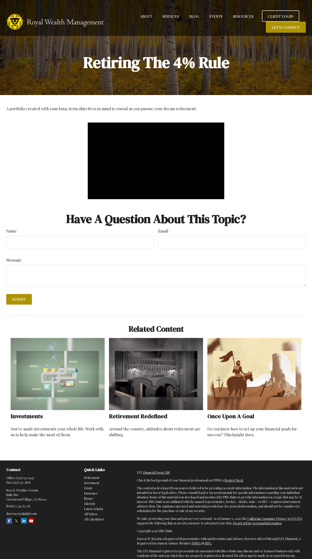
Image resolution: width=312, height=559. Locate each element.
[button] (146, 8)
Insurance (91, 493)
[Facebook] (9, 521)
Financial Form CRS (156, 472)
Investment (91, 483)
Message (14, 260)
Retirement (91, 478)
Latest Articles (93, 509)
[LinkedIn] (24, 521)
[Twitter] (17, 521)
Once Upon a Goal (230, 416)
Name (11, 231)
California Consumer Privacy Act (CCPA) (274, 519)
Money (88, 498)
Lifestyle (89, 504)
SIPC (208, 543)
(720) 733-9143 (25, 478)
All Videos (90, 514)
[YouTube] (31, 521)
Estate (88, 488)
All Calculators (94, 519)
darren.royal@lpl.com (21, 514)
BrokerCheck (233, 480)
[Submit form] (19, 299)
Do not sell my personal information (257, 523)
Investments (27, 416)
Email (163, 231)
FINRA (196, 543)
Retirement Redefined (138, 416)
